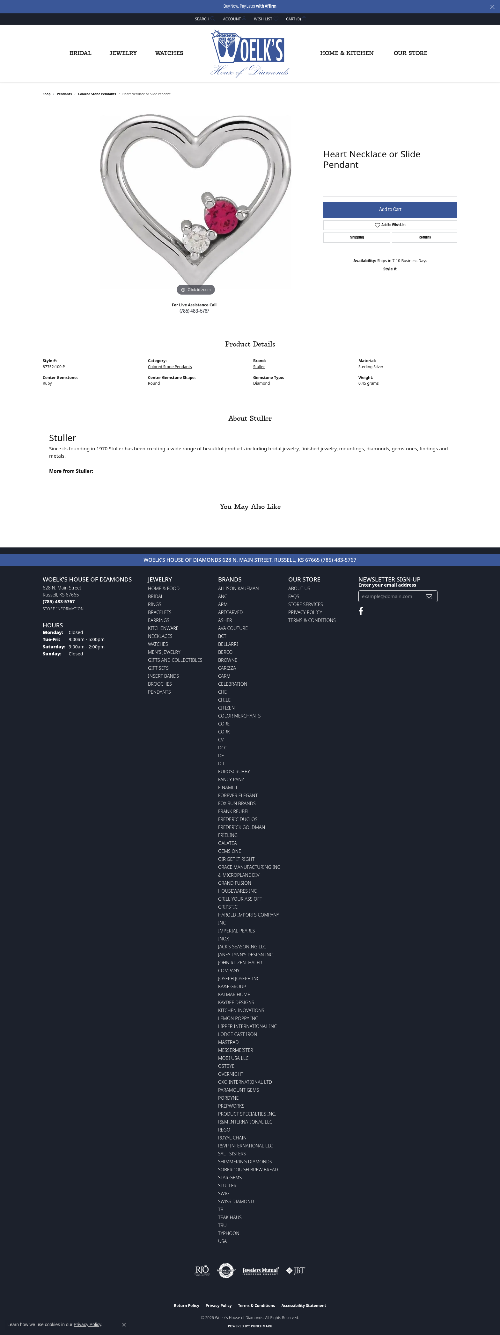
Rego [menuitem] (224, 1130)
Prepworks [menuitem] (231, 1106)
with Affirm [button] (266, 6)
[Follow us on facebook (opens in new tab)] (360, 611)
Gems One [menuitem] (229, 851)
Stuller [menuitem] (227, 1185)
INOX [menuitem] (223, 939)
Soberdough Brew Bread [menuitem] (248, 1170)
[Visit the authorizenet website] (226, 1271)
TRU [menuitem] (222, 1225)
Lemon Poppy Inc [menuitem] (238, 1018)
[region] (195, 201)
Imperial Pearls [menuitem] (236, 931)
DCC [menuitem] (222, 748)
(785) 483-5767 (194, 311)
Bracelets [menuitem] (160, 612)
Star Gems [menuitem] (230, 1177)
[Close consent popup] (124, 1325)
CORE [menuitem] (224, 724)
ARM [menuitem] (223, 604)
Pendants (64, 94)
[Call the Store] (59, 601)
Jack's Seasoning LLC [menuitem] (242, 947)
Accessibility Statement (303, 1305)
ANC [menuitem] (222, 596)
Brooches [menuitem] (160, 684)
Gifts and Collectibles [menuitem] (175, 660)
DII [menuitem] (221, 763)
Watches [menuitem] (158, 644)
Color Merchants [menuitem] (239, 716)
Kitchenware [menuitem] (163, 628)
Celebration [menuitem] (232, 684)
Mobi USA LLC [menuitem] (233, 1058)
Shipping (357, 237)
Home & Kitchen (347, 53)
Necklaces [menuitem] (160, 636)
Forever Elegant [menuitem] (238, 795)
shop (47, 94)
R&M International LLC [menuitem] (245, 1122)
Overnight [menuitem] (230, 1074)
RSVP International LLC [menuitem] (245, 1146)
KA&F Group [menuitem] (232, 986)
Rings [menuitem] (154, 604)
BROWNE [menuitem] (227, 660)
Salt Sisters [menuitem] (232, 1154)
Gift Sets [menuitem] (158, 668)
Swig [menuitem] (224, 1193)
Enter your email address (387, 585)
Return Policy (186, 1305)
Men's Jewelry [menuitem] (164, 652)
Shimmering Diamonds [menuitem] (245, 1162)
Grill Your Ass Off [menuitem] (240, 899)
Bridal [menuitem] (155, 596)
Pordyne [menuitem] (228, 1098)
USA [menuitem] (222, 1241)
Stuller (259, 366)
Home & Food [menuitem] (164, 588)
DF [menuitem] (221, 756)
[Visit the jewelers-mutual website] (260, 1271)
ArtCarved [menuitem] (230, 612)
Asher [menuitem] (225, 620)
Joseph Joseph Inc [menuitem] (239, 978)
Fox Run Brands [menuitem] (237, 803)
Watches (169, 53)
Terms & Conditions (312, 620)
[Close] (492, 7)
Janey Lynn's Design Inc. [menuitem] (246, 955)
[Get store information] (63, 608)
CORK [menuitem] (224, 732)
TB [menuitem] (221, 1209)
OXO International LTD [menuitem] (245, 1082)
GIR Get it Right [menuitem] (236, 859)
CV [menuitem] (221, 740)
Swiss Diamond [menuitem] (236, 1201)
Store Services (305, 604)
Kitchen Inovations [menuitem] (241, 1010)
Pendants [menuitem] (159, 692)
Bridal (81, 53)
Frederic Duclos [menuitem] (237, 819)
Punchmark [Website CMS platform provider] (261, 1326)
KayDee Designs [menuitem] (236, 1002)
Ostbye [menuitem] (226, 1066)
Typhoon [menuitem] (228, 1233)
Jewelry (123, 53)
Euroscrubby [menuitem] (234, 771)
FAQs (293, 596)
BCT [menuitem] (222, 636)
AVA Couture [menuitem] (233, 628)
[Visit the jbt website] (296, 1271)
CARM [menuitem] (224, 676)
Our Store (410, 53)
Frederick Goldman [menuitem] (241, 827)
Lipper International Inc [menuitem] (247, 1026)
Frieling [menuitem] (228, 835)
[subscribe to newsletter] (429, 596)
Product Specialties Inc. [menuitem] (247, 1114)
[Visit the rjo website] (202, 1271)
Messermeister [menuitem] (235, 1050)
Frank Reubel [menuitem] (234, 811)
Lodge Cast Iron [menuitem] (237, 1034)
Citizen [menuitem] (226, 708)
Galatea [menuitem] (227, 843)
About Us (299, 588)
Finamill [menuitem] (228, 787)
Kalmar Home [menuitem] (234, 994)
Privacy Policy (305, 612)
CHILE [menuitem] (224, 700)
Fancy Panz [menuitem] (231, 779)
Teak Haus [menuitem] (230, 1217)
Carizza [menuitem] (227, 668)
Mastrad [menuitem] (228, 1042)
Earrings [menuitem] (158, 620)
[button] (205, 19)
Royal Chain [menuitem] (232, 1138)
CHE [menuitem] (222, 692)
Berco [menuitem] (225, 652)
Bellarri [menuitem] (228, 644)
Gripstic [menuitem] (228, 907)
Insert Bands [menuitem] (163, 676)
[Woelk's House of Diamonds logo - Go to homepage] (250, 53)
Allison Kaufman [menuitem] (238, 588)
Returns (425, 237)
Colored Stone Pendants (97, 94)
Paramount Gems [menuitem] (238, 1090)
